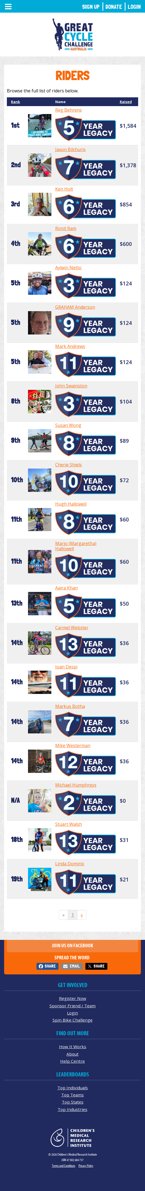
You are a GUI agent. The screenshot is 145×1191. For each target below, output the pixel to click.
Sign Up (91, 6)
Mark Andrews (70, 346)
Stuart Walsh (68, 824)
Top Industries (72, 1109)
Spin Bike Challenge (72, 1020)
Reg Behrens (68, 110)
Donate (113, 6)
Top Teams (72, 1095)
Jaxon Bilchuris (70, 149)
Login (134, 6)
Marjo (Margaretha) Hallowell (75, 546)
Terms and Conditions (63, 1166)
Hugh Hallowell (71, 504)
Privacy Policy (86, 1166)
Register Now (72, 998)
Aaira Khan (66, 588)
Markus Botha (70, 706)
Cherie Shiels (68, 465)
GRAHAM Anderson (75, 307)
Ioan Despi (66, 667)
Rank (15, 101)
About (72, 1054)
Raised (126, 101)
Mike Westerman (72, 745)
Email (75, 966)
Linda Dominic (69, 864)
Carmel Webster (71, 628)
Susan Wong (68, 425)
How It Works (72, 1046)
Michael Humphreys (75, 785)
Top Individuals (72, 1087)
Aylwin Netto (68, 268)
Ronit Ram (65, 228)
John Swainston (71, 386)
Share (50, 966)
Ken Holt (64, 189)
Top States (72, 1102)
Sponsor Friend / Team (72, 1005)
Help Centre (72, 1061)
